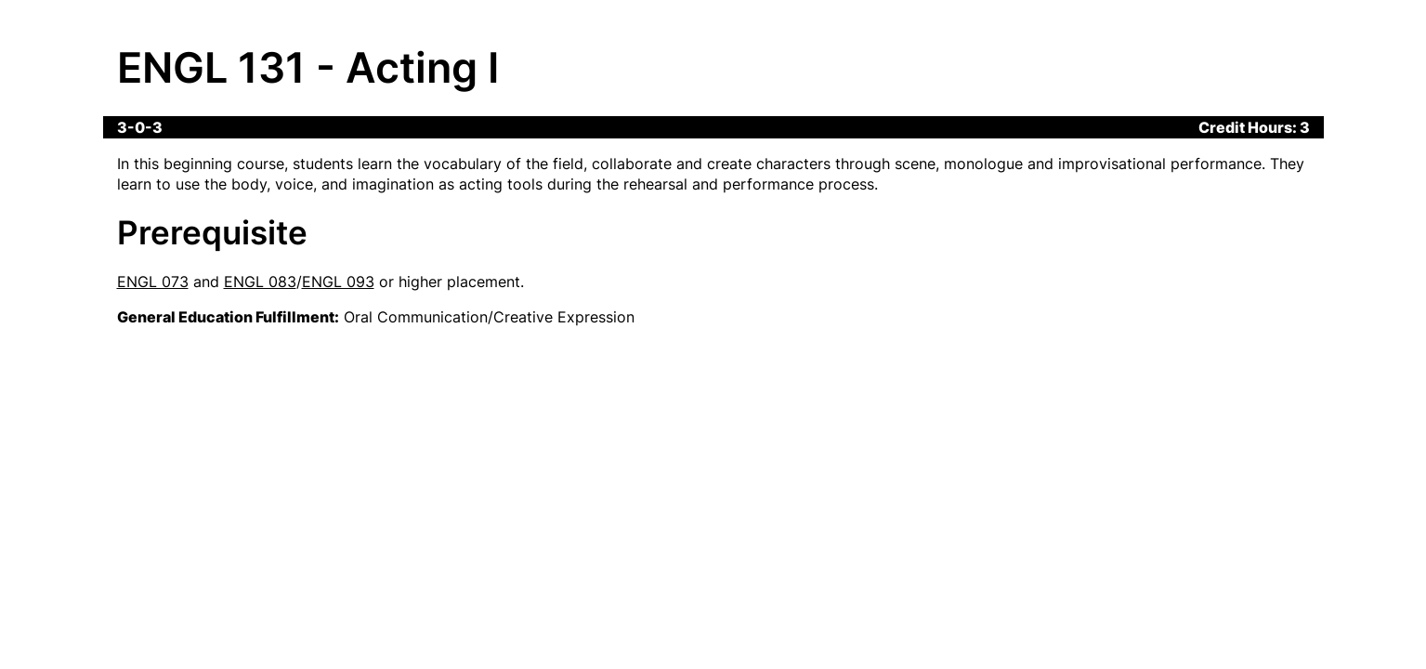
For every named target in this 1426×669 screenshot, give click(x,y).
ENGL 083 (260, 281)
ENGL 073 (153, 281)
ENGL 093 (338, 281)
